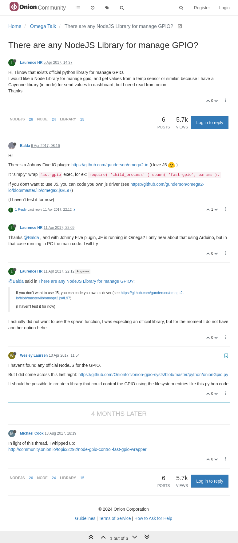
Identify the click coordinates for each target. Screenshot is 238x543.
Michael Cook (32, 433)
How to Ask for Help (153, 518)
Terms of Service (115, 518)
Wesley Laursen (34, 355)
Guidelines (85, 518)
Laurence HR (31, 62)
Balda (25, 146)
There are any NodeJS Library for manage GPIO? (85, 281)
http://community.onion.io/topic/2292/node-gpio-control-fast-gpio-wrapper (77, 449)
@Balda (31, 237)
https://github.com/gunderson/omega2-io (110, 164)
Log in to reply (209, 122)
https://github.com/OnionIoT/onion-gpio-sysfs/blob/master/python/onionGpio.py (153, 374)
